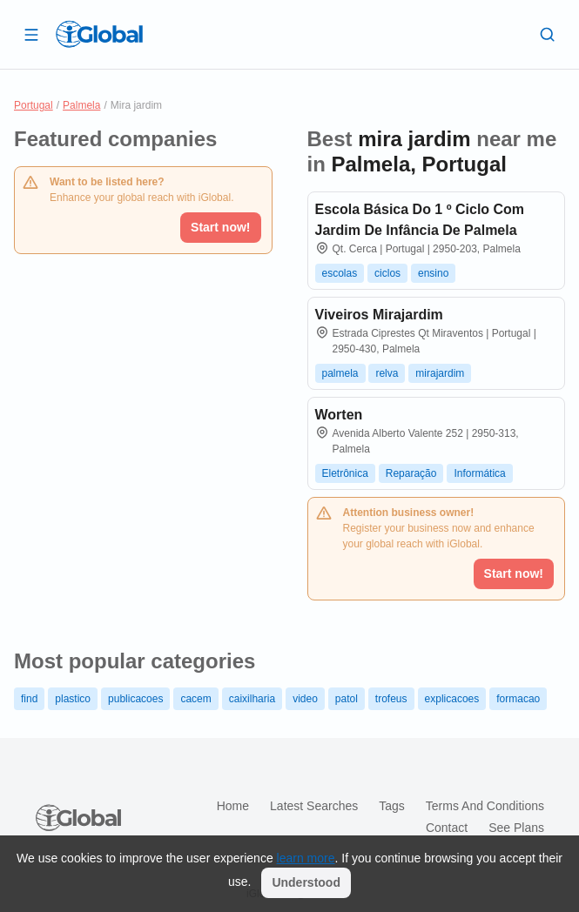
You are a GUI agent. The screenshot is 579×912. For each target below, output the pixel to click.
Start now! (220, 227)
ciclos (387, 273)
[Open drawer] (31, 34)
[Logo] (99, 34)
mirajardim (439, 373)
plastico (73, 699)
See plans (516, 828)
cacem (195, 699)
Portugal (33, 105)
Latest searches (314, 806)
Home (233, 806)
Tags (392, 806)
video (305, 699)
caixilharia (252, 699)
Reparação (411, 473)
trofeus (391, 699)
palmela (340, 373)
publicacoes (135, 699)
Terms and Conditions (485, 806)
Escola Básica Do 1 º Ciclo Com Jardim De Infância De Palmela (420, 220)
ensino (433, 273)
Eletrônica (345, 473)
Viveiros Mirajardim (379, 314)
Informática (479, 473)
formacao (518, 699)
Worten (339, 414)
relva (386, 373)
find (29, 699)
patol (346, 699)
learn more (306, 858)
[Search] (547, 34)
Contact (447, 828)
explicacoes (452, 699)
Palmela (81, 105)
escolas (340, 273)
